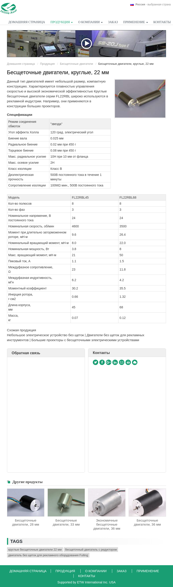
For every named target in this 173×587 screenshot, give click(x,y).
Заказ (113, 22)
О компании (96, 571)
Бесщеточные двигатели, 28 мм (25, 522)
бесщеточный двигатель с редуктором (91, 549)
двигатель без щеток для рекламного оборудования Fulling (48, 555)
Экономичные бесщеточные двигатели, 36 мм (106, 524)
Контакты (162, 22)
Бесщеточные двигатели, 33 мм (66, 522)
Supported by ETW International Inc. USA (86, 582)
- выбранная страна (153, 4)
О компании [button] (90, 22)
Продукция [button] (61, 22)
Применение (148, 571)
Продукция (47, 63)
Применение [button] (135, 22)
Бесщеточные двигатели (76, 63)
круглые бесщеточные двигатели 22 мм (35, 549)
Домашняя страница (26, 22)
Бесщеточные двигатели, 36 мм (147, 522)
